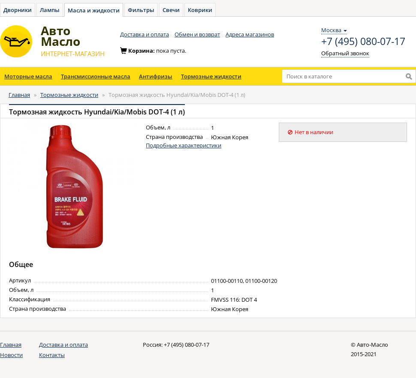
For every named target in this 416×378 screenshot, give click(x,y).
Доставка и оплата (144, 34)
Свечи (171, 10)
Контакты (52, 355)
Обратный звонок (345, 53)
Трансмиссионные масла (95, 76)
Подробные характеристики (183, 145)
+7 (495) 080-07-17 (363, 41)
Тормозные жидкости (211, 76)
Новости (11, 355)
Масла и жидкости (94, 10)
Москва (334, 30)
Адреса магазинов (250, 34)
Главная (19, 95)
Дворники (17, 10)
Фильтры (141, 10)
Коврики (200, 10)
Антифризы (155, 76)
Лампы (50, 10)
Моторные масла (28, 76)
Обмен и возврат (197, 34)
